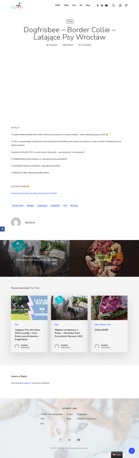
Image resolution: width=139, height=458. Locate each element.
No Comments (84, 45)
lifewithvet (55, 206)
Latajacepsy (42, 206)
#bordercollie (27, 193)
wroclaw (74, 206)
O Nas (66, 5)
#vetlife (53, 193)
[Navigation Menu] (126, 5)
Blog (88, 5)
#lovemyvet (44, 193)
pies (65, 206)
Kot (81, 5)
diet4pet (53, 45)
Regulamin (82, 414)
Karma (103, 325)
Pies (74, 5)
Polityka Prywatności (86, 419)
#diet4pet (15, 193)
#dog (35, 193)
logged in (27, 383)
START (57, 5)
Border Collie (17, 206)
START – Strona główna (52, 414)
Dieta (97, 325)
